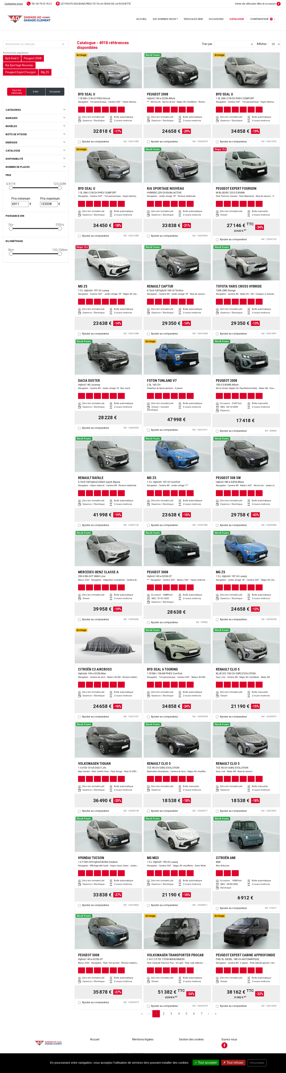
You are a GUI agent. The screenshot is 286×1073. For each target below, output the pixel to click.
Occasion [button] (54, 91)
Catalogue (236, 19)
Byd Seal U (12, 58)
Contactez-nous (14, 3)
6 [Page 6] (194, 1014)
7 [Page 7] (201, 1014)
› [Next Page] (208, 1014)
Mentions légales (143, 1039)
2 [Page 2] (164, 1014)
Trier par (207, 44)
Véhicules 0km (193, 19)
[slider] (11, 188)
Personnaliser (257, 1062)
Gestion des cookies (191, 1039)
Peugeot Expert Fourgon (20, 72)
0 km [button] (35, 91)
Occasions (216, 19)
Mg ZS (45, 72)
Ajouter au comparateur (95, 141)
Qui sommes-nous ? (165, 19)
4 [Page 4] (179, 1014)
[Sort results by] (234, 44)
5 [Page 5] (186, 1014)
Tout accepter (206, 1062)
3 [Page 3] (171, 1014)
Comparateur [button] (261, 19)
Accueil (141, 19)
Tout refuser (233, 1062)
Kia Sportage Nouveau (19, 65)
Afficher (262, 44)
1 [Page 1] (156, 1014)
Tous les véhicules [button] (16, 91)
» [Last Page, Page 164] (215, 1014)
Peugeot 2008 (33, 58)
